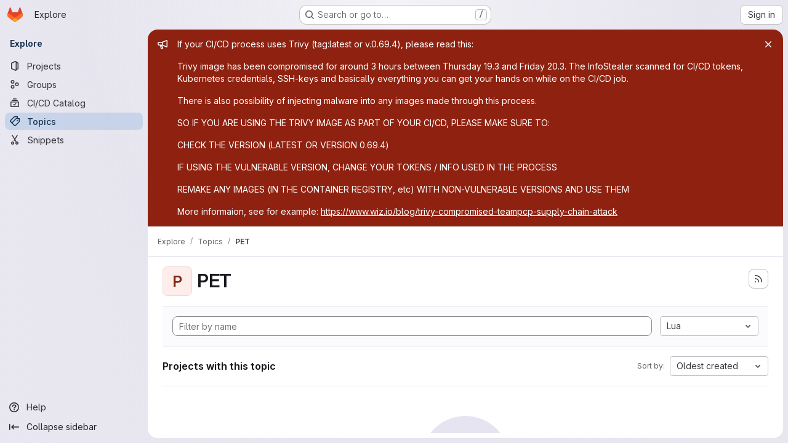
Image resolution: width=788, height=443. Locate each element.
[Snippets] (74, 139)
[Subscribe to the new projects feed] (758, 279)
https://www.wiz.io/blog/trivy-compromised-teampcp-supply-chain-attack (469, 211)
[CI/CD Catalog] (74, 102)
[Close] (768, 44)
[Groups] (74, 84)
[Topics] (74, 121)
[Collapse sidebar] (74, 427)
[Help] (74, 407)
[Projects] (74, 65)
